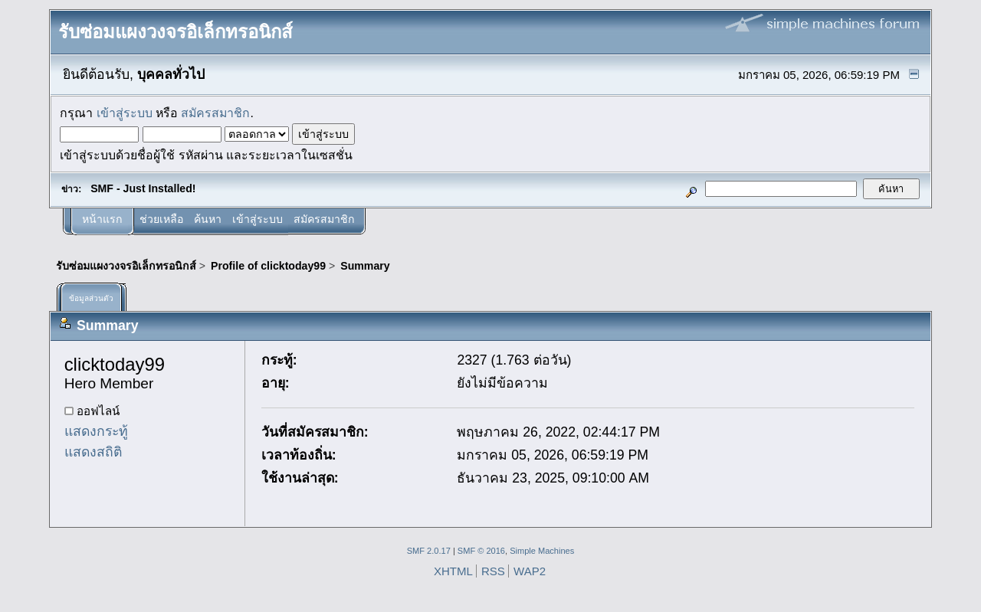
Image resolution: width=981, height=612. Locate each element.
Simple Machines (542, 550)
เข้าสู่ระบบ (125, 112)
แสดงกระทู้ (96, 431)
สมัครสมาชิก (215, 112)
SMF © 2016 (481, 550)
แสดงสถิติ (93, 452)
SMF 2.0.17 (429, 550)
